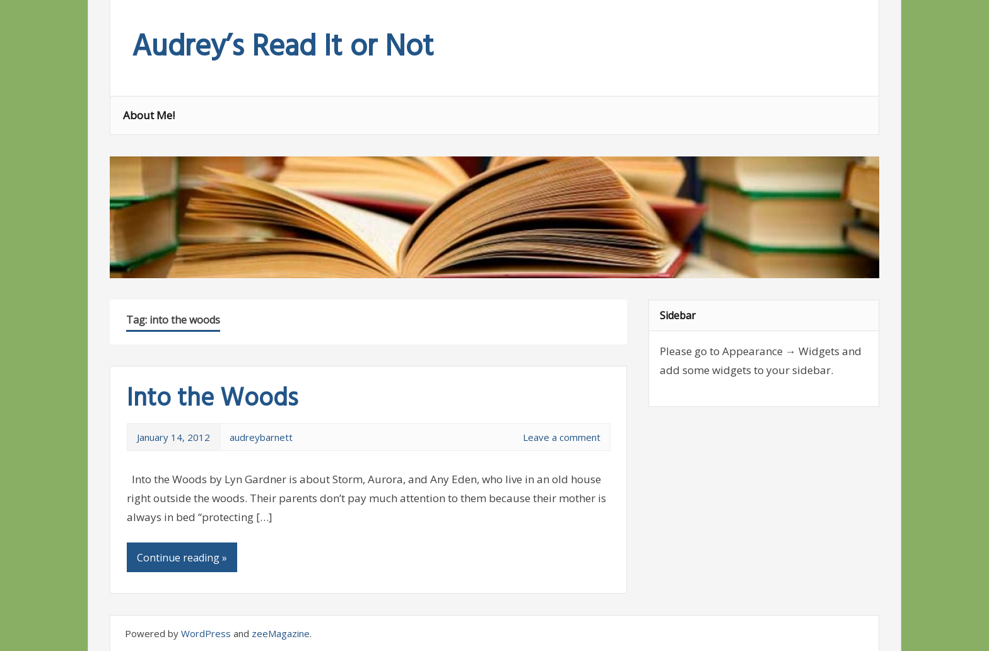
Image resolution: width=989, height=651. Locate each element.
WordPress (206, 633)
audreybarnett (261, 437)
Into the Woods (212, 399)
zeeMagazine (281, 633)
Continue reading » (182, 558)
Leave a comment (561, 437)
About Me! (149, 115)
